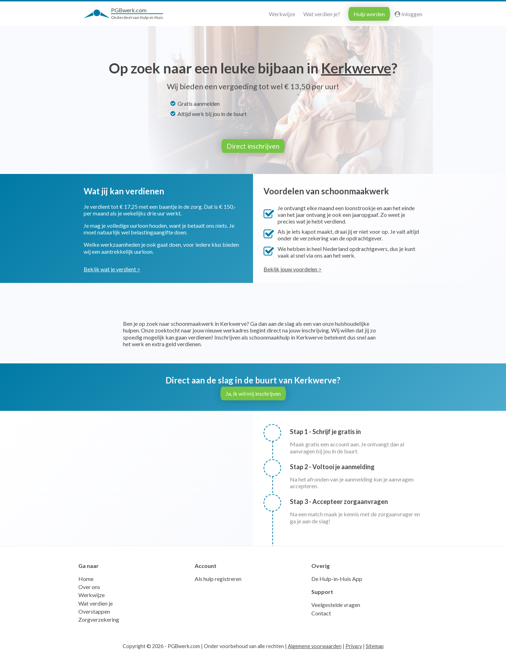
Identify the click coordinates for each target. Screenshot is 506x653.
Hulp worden (369, 14)
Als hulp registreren (218, 578)
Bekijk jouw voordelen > (293, 269)
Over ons (89, 586)
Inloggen (408, 14)
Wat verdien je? (321, 14)
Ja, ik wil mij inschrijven (253, 393)
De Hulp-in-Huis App (336, 578)
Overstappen (94, 611)
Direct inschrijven (253, 146)
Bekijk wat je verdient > (112, 269)
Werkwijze (282, 14)
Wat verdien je (95, 603)
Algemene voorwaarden (315, 646)
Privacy (353, 646)
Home (85, 578)
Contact (321, 612)
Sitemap (375, 646)
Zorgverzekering (98, 619)
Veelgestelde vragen (335, 604)
